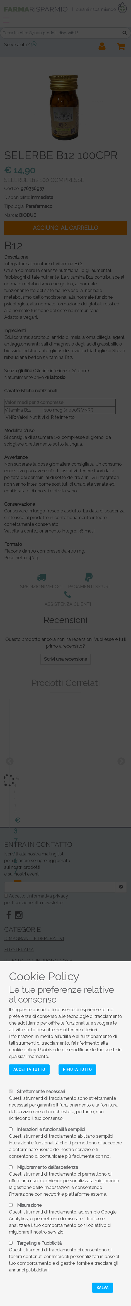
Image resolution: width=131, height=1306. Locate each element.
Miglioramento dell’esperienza (47, 1167)
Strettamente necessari (41, 1091)
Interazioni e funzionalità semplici (51, 1129)
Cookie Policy (44, 976)
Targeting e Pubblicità (39, 1243)
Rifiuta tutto (77, 1069)
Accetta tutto (29, 1069)
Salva (102, 1287)
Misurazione (29, 1205)
